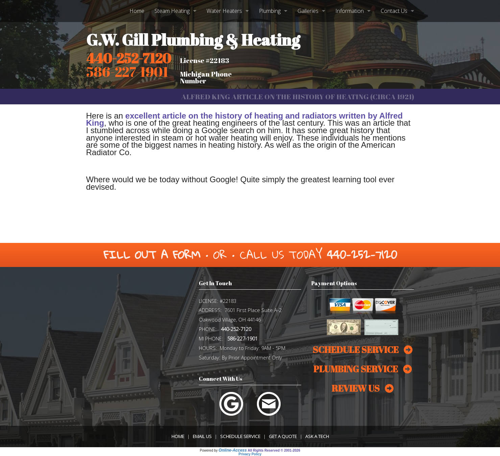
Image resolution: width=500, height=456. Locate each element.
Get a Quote (283, 436)
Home (136, 11)
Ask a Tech (317, 436)
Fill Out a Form (151, 254)
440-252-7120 (128, 58)
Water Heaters (224, 11)
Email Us (202, 436)
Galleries (307, 11)
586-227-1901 (242, 338)
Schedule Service (240, 436)
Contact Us (394, 11)
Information (349, 11)
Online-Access (233, 450)
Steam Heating (172, 11)
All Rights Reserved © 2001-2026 (274, 450)
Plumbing (270, 11)
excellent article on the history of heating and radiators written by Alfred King (244, 119)
